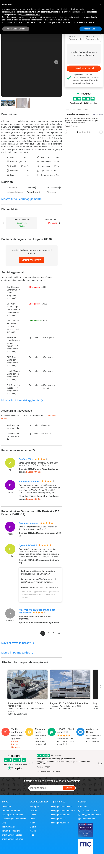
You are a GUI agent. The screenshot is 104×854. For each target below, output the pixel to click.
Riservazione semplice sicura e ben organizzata (35, 617)
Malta (32, 823)
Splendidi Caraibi (28, 545)
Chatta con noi (86, 819)
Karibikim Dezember (29, 481)
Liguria (33, 827)
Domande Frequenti (11, 810)
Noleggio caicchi (58, 819)
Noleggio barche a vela (61, 806)
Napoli (33, 831)
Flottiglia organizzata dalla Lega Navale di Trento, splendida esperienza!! (38, 528)
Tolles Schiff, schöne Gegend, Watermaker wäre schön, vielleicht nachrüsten (38, 464)
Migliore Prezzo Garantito (15, 744)
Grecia (33, 814)
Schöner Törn (26, 459)
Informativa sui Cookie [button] (30, 14)
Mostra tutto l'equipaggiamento (21, 199)
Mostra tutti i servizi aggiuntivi (22, 400)
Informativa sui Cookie (12, 835)
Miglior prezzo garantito (12, 814)
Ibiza (32, 835)
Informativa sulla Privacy (13, 839)
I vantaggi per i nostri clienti (14, 819)
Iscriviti (68, 787)
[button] (100, 4)
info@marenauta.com (89, 814)
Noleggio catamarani (60, 814)
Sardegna (34, 806)
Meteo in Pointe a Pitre (17, 652)
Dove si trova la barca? (18, 642)
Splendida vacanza (28, 523)
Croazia (33, 810)
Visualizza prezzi (32, 259)
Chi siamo (6, 806)
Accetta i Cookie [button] (91, 29)
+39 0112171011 (87, 810)
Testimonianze (8, 827)
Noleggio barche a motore (63, 810)
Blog (4, 823)
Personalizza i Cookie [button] (15, 29)
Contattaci (82, 806)
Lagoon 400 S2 (33, 472)
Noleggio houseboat (60, 823)
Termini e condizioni (11, 831)
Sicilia (32, 819)
